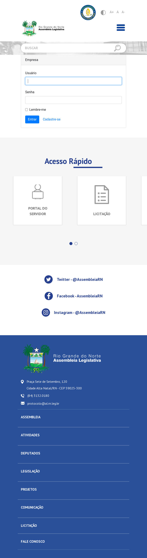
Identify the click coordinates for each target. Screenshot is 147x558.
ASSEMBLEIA (30, 417)
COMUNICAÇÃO (32, 507)
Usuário (31, 73)
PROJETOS (29, 489)
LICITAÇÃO (29, 525)
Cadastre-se (51, 119)
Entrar (32, 119)
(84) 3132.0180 (38, 395)
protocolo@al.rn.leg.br (43, 403)
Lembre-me (37, 110)
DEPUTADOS (30, 453)
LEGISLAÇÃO (30, 471)
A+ (112, 12)
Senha (29, 92)
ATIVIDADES (30, 435)
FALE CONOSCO (33, 541)
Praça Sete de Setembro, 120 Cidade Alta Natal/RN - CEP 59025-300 (54, 385)
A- (123, 12)
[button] (70, 243)
